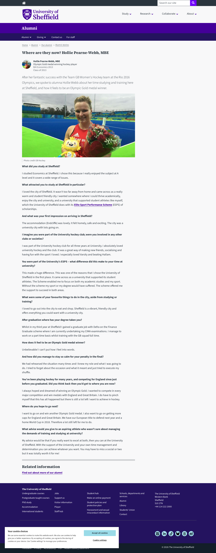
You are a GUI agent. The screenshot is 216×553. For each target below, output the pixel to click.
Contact (123, 514)
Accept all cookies (100, 533)
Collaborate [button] (168, 14)
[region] (62, 537)
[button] (27, 37)
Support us (59, 498)
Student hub (93, 493)
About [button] (190, 14)
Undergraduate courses (33, 493)
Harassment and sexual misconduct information (98, 512)
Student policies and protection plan (96, 504)
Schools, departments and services (132, 495)
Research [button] (145, 14)
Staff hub (58, 511)
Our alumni (46, 45)
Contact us (56, 37)
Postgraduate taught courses (35, 498)
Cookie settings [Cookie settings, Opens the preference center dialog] (100, 540)
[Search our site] (174, 3)
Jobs (56, 493)
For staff (70, 37)
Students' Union (127, 510)
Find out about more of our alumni (42, 473)
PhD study (27, 502)
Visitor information (63, 502)
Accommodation (30, 507)
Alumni (29, 28)
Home (25, 45)
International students (32, 511)
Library (123, 505)
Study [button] (125, 14)
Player (57, 507)
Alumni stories (62, 45)
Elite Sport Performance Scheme (93, 205)
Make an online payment (99, 498)
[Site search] (193, 3)
